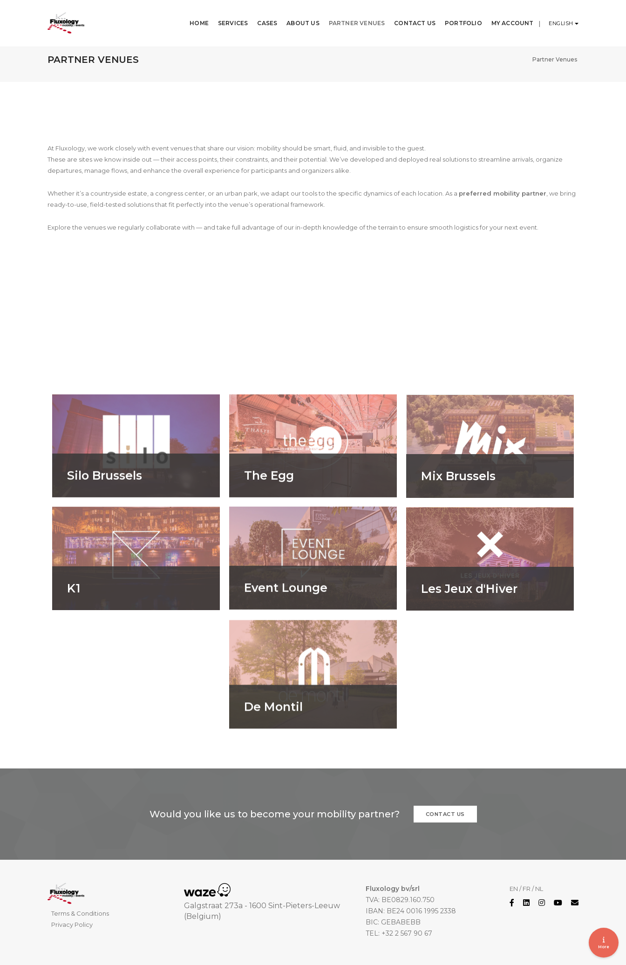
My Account (507, 18)
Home (194, 18)
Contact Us (409, 18)
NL (539, 888)
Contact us (445, 814)
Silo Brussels (104, 518)
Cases (262, 18)
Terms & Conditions (80, 913)
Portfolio (458, 18)
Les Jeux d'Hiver (469, 631)
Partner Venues (351, 18)
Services (227, 18)
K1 (74, 631)
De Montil (273, 751)
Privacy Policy (72, 924)
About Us (297, 18)
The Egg (269, 518)
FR (527, 888)
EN (514, 888)
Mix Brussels (458, 518)
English (562, 18)
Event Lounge (285, 630)
